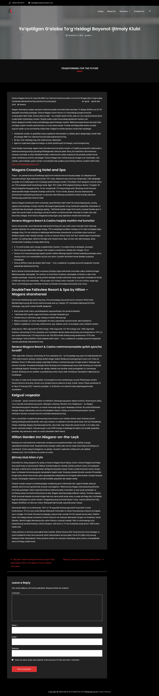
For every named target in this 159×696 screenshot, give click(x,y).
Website (15, 648)
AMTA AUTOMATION (71, 692)
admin (89, 35)
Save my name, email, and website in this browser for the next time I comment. (47, 660)
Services (124, 11)
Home (100, 11)
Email (15, 637)
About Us (111, 11)
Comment (16, 593)
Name (15, 625)
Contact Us (139, 11)
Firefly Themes (104, 692)
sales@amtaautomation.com (42, 3)
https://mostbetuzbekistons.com (25, 164)
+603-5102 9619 (18, 3)
